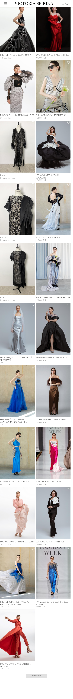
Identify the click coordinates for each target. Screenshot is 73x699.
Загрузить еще (36, 675)
